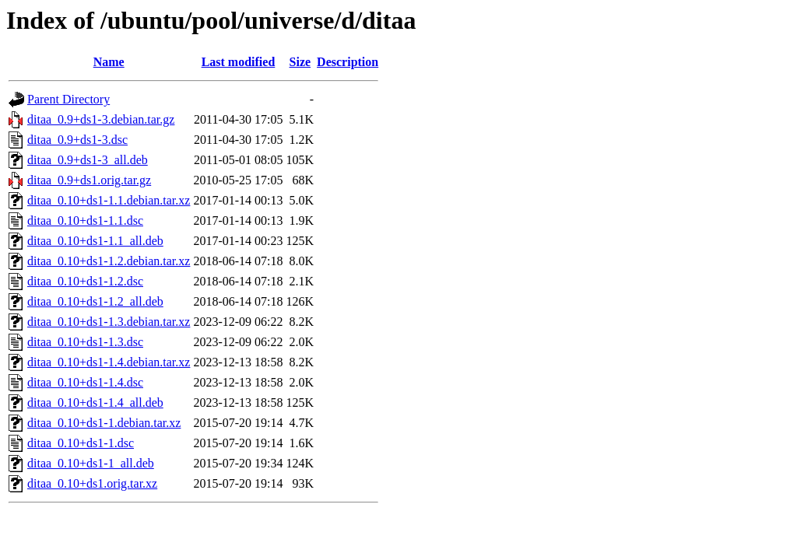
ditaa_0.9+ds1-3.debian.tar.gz (100, 119)
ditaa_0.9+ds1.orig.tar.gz (89, 180)
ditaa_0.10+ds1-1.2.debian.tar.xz (108, 261)
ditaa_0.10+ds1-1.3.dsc (85, 341)
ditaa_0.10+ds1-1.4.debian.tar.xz (108, 362)
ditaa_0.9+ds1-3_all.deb (87, 159)
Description (347, 61)
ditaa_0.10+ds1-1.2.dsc (85, 281)
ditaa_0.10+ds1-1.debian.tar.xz (104, 422)
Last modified (239, 61)
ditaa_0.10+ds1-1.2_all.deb (95, 301)
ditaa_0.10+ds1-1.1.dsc (85, 220)
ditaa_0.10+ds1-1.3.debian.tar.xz (108, 321)
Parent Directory (68, 99)
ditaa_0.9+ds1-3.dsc (77, 139)
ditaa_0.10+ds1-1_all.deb (90, 463)
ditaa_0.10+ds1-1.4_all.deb (95, 402)
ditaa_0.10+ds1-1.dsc (80, 443)
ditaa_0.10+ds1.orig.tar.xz (92, 483)
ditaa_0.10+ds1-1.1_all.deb (95, 240)
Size (300, 61)
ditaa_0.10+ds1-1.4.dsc (85, 382)
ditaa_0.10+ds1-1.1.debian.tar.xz (108, 200)
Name (109, 61)
